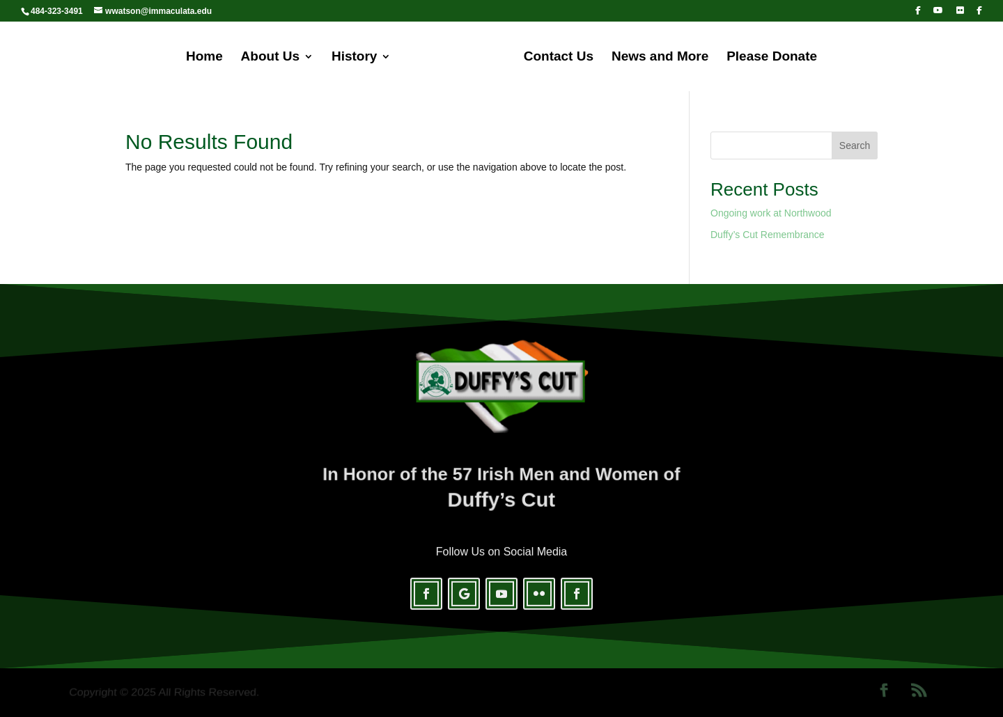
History (354, 57)
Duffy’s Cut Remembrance (767, 234)
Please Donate (771, 57)
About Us (270, 57)
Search (854, 145)
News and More (660, 57)
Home (204, 57)
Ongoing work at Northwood (771, 213)
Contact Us (558, 57)
